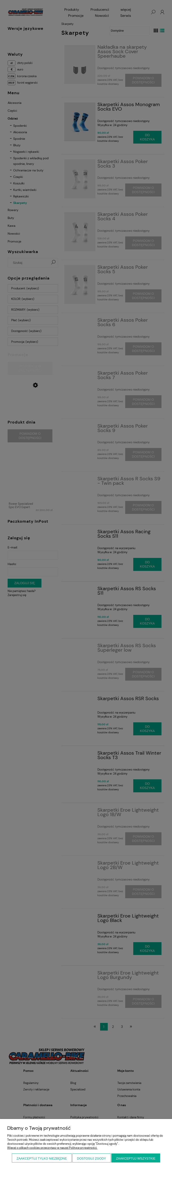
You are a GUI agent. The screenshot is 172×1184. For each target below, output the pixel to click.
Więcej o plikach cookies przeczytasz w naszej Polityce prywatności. (52, 1148)
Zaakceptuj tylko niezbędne (42, 1158)
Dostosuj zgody (91, 1158)
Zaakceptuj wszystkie (135, 1158)
